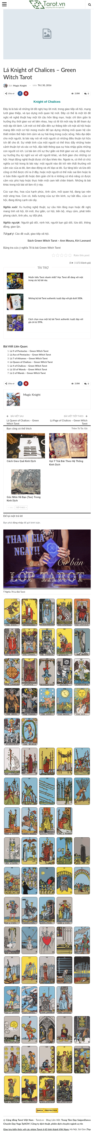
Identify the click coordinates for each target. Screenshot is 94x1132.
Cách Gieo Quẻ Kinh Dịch (21, 460)
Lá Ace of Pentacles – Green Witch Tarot (30, 354)
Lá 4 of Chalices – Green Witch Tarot (28, 365)
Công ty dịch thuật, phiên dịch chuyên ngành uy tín (57, 1123)
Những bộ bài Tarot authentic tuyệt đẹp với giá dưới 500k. (55, 298)
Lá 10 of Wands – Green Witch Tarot (28, 369)
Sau (10, 507)
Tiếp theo (21, 507)
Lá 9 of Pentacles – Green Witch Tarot (29, 350)
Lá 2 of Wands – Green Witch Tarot (28, 372)
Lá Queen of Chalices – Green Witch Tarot (31, 361)
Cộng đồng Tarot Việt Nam (19, 1119)
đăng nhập (18, 522)
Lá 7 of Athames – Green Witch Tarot (29, 358)
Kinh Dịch (8, 433)
